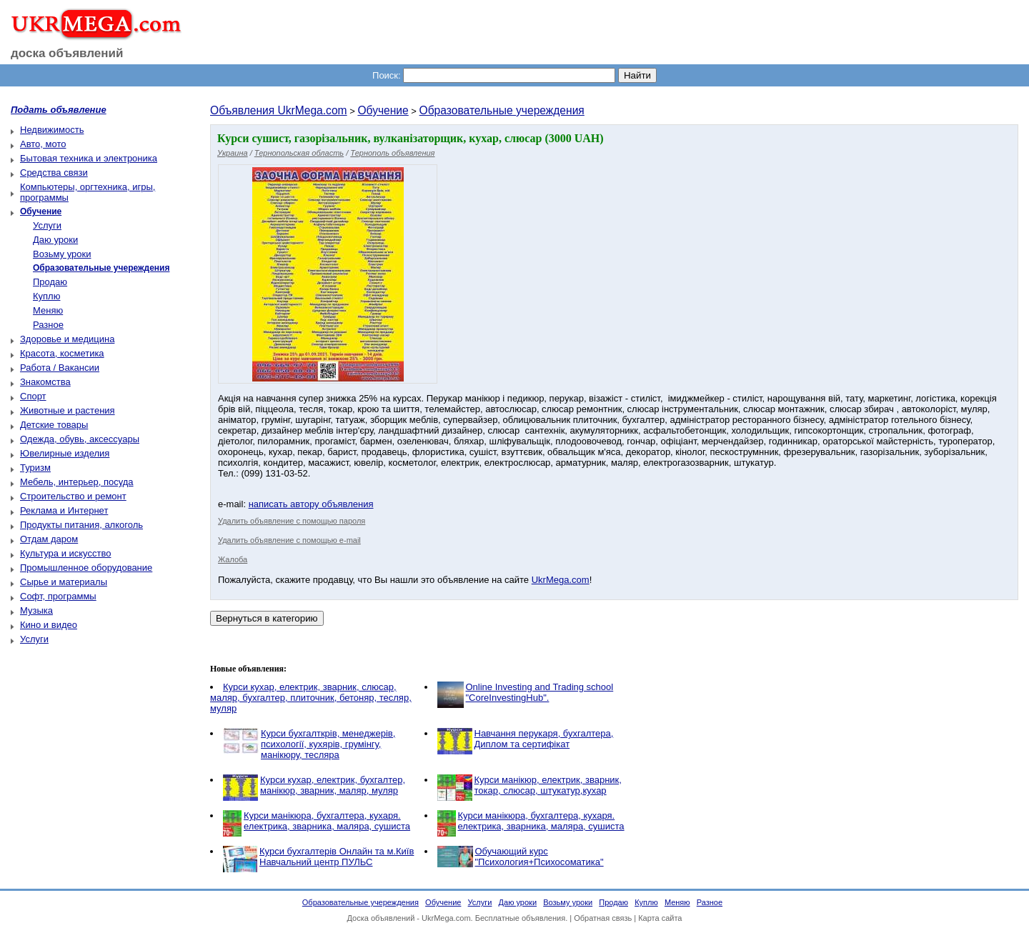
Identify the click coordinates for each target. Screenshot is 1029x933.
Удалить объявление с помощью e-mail (289, 540)
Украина (232, 153)
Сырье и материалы (63, 582)
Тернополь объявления (392, 153)
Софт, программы (58, 596)
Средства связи (54, 172)
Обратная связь (603, 918)
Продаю (50, 281)
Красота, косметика (62, 353)
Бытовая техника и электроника (88, 158)
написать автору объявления (311, 504)
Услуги (47, 225)
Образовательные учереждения (502, 110)
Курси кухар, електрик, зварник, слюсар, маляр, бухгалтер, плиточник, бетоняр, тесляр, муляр (311, 698)
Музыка (36, 610)
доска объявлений (67, 53)
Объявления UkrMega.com (278, 110)
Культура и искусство (65, 553)
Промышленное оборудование (86, 567)
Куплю (46, 296)
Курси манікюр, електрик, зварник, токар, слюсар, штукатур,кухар (548, 785)
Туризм (35, 467)
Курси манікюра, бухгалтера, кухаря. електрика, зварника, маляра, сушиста (327, 821)
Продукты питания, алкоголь (81, 524)
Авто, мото (43, 144)
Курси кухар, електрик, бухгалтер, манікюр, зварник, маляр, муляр (332, 785)
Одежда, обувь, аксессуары (79, 439)
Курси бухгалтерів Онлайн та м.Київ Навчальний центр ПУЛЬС (336, 856)
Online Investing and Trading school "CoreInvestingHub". (540, 692)
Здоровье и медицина (67, 339)
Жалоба (232, 559)
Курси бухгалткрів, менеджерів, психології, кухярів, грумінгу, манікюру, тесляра (328, 744)
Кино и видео (48, 624)
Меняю (48, 310)
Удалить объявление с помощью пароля (291, 521)
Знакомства (45, 381)
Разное (48, 324)
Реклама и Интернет (64, 510)
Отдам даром (49, 539)
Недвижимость (52, 129)
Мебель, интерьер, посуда (77, 482)
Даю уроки (55, 239)
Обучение (382, 110)
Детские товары (54, 424)
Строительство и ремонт (73, 496)
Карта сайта (660, 918)
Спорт (33, 396)
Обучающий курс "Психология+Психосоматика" (539, 856)
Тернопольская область (299, 153)
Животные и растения (67, 410)
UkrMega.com (561, 579)
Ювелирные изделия (64, 453)
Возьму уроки (62, 254)
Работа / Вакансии (59, 367)
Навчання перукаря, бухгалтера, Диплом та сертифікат (544, 738)
